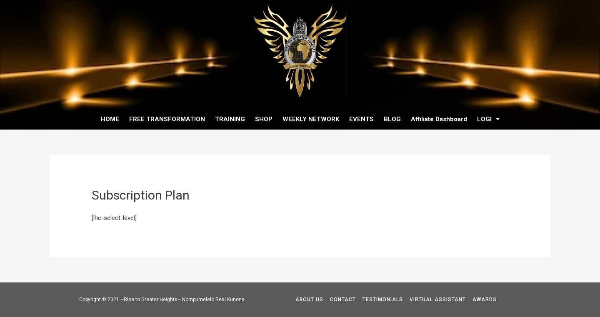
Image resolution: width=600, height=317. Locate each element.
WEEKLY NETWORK (310, 119)
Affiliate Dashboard (439, 119)
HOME (110, 119)
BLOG (392, 119)
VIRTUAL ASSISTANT (438, 299)
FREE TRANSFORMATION (167, 119)
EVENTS (361, 119)
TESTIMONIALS (382, 299)
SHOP (263, 119)
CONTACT (343, 299)
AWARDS (484, 299)
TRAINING (230, 119)
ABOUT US (309, 299)
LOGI (488, 119)
